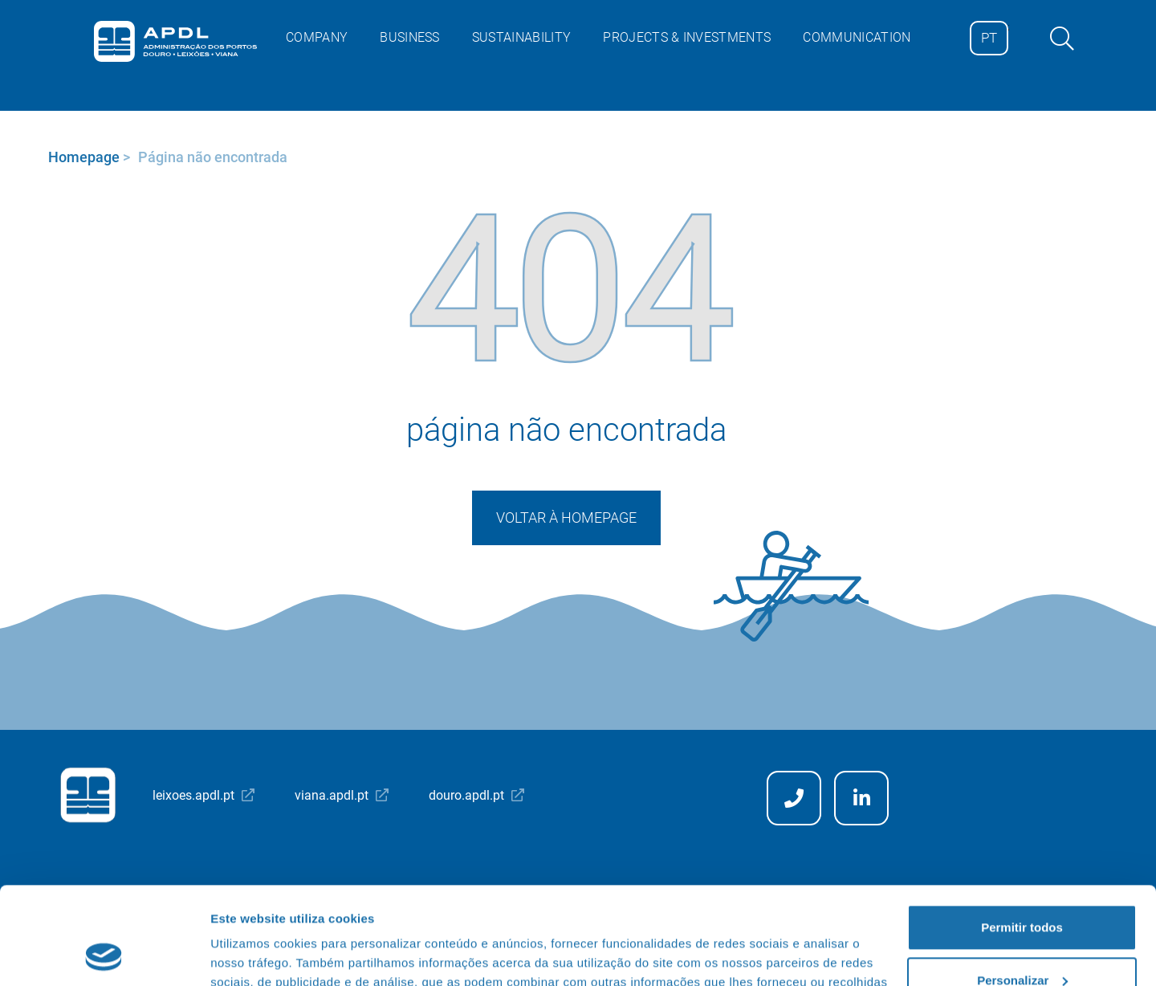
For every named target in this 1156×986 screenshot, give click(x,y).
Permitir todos (1022, 836)
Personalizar (1022, 888)
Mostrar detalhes (259, 954)
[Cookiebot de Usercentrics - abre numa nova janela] (104, 955)
